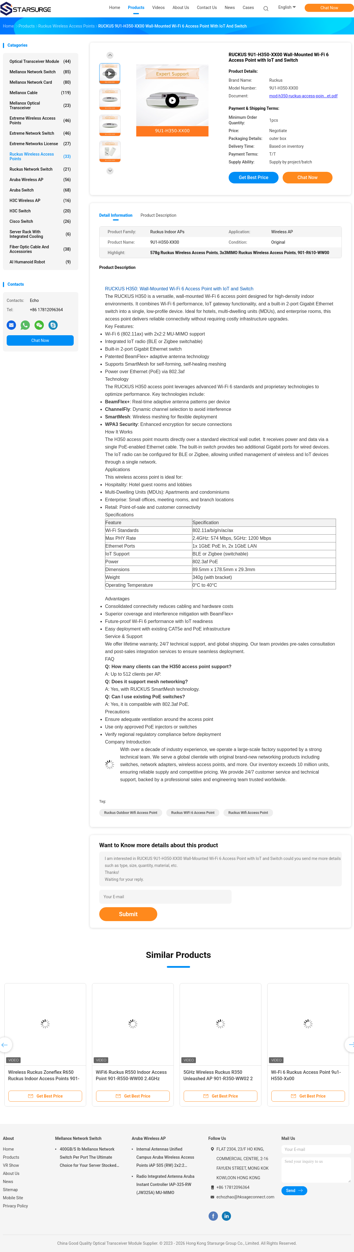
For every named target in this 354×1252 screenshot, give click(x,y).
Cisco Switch (40, 221)
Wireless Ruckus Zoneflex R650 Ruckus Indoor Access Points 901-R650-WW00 (44, 1078)
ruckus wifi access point (248, 813)
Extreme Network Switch (40, 133)
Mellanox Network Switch (40, 72)
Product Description (158, 215)
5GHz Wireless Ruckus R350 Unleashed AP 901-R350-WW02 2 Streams (218, 1078)
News (8, 1181)
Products (11, 1157)
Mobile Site (13, 1197)
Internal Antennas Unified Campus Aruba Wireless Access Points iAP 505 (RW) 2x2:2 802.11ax (165, 1158)
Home (8, 1149)
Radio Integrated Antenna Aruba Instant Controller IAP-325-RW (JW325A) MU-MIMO (165, 1184)
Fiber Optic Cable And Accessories (40, 249)
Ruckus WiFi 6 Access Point (192, 813)
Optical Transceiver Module (40, 61)
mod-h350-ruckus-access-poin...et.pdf (303, 96)
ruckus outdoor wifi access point (130, 813)
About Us (11, 1173)
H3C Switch (40, 211)
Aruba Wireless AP (40, 180)
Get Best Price (253, 177)
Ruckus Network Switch (40, 169)
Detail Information (115, 215)
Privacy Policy (15, 1206)
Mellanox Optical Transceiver (40, 105)
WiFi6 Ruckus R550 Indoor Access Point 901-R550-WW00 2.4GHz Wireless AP (131, 1078)
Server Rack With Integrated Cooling (40, 234)
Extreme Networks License (40, 144)
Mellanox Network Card (40, 82)
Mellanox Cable (40, 93)
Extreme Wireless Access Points (40, 120)
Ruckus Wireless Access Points (40, 156)
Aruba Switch (40, 190)
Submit (128, 914)
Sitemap (10, 1189)
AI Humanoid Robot (40, 262)
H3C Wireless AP (40, 200)
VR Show (11, 1165)
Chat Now (329, 8)
